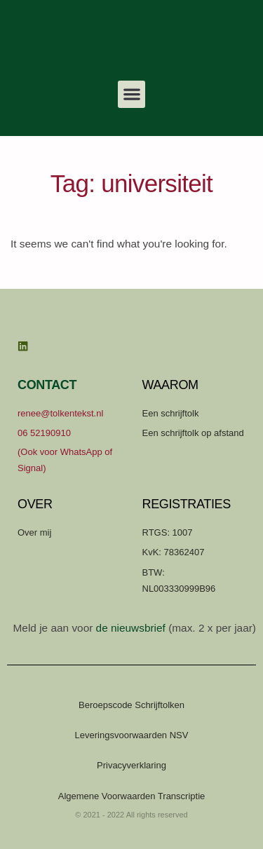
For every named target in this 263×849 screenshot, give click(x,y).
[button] (131, 94)
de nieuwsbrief (131, 628)
